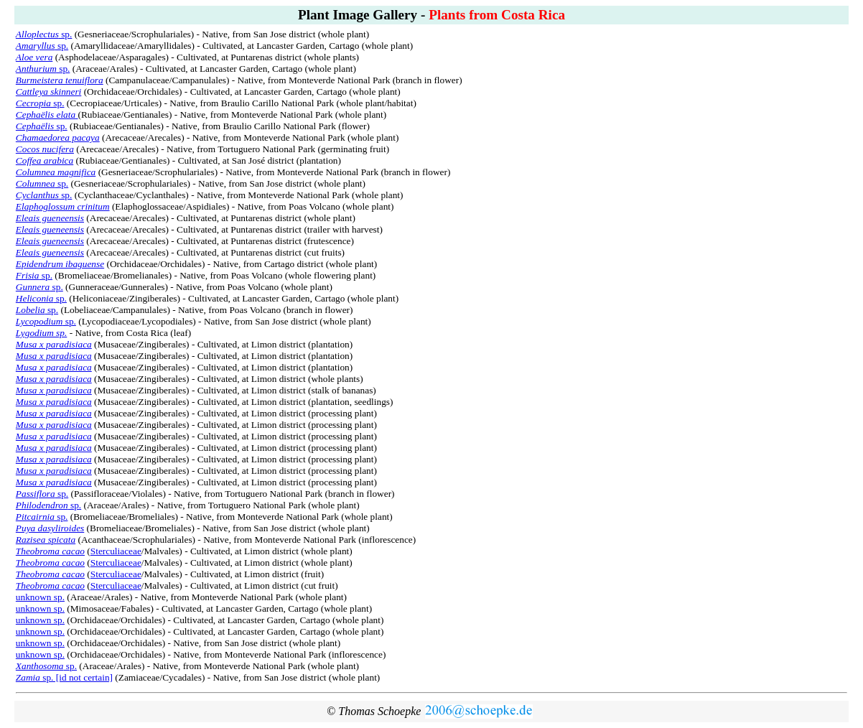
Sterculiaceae (115, 551)
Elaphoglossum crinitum (63, 206)
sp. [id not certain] (64, 677)
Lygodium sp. (41, 332)
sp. (44, 34)
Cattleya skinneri (48, 91)
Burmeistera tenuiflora (59, 80)
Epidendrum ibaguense (60, 263)
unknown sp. (40, 597)
